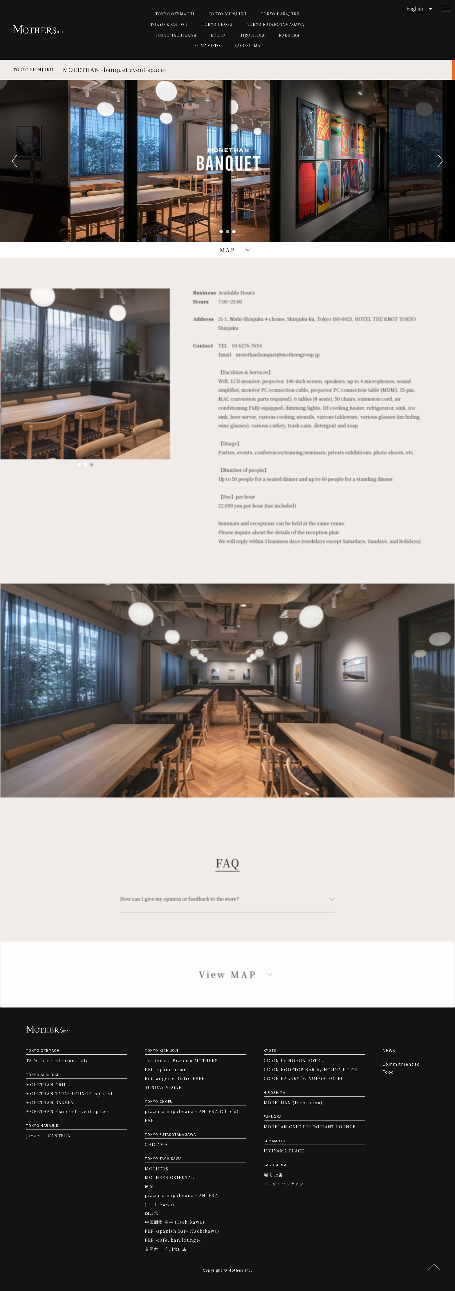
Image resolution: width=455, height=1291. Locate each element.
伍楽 (149, 1186)
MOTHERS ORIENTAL (169, 1177)
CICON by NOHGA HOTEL (293, 1060)
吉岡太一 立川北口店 (166, 1249)
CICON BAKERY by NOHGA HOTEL (304, 1078)
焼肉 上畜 (273, 1175)
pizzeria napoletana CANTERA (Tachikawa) (181, 1199)
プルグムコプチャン (284, 1184)
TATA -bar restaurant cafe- (58, 1060)
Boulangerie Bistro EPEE (175, 1078)
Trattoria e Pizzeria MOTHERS (181, 1060)
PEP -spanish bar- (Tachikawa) (182, 1231)
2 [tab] (227, 231)
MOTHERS (156, 1169)
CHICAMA (156, 1144)
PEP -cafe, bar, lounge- (173, 1240)
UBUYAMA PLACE (284, 1151)
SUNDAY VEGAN (163, 1087)
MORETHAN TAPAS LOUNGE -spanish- (71, 1093)
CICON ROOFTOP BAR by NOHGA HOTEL (311, 1069)
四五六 (151, 1213)
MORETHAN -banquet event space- (67, 1111)
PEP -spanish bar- (166, 1069)
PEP (149, 1120)
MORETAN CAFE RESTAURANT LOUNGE (310, 1127)
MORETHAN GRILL (47, 1084)
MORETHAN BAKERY (50, 1102)
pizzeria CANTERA (48, 1136)
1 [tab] (221, 231)
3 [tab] (234, 231)
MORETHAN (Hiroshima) (293, 1102)
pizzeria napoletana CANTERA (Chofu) (192, 1111)
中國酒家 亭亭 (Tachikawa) (174, 1222)
